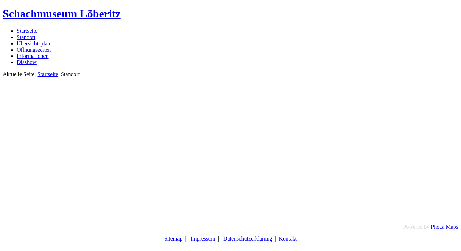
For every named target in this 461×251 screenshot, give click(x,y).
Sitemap (173, 239)
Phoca (437, 227)
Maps (452, 227)
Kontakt (288, 239)
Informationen (33, 56)
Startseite (27, 31)
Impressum (202, 239)
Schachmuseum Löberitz (62, 13)
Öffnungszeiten (34, 50)
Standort (26, 37)
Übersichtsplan (33, 43)
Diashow (27, 62)
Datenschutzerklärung (247, 239)
